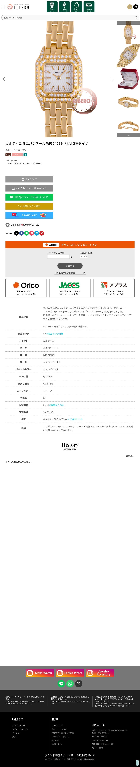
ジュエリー (16, 733)
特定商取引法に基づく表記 (63, 733)
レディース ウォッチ (20, 729)
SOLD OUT (31, 179)
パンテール (37, 163)
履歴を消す (130, 464)
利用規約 (55, 740)
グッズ (15, 736)
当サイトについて (59, 729)
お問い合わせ (57, 744)
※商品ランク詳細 (54, 333)
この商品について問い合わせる (31, 188)
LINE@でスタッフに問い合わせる (31, 197)
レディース (17, 154)
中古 (8, 154)
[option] (58, 79)
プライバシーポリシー (61, 736)
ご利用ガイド (57, 725)
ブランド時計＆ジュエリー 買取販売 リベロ (70, 755)
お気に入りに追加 (31, 206)
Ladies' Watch (14, 163)
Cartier (26, 163)
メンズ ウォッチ (18, 725)
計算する (70, 265)
